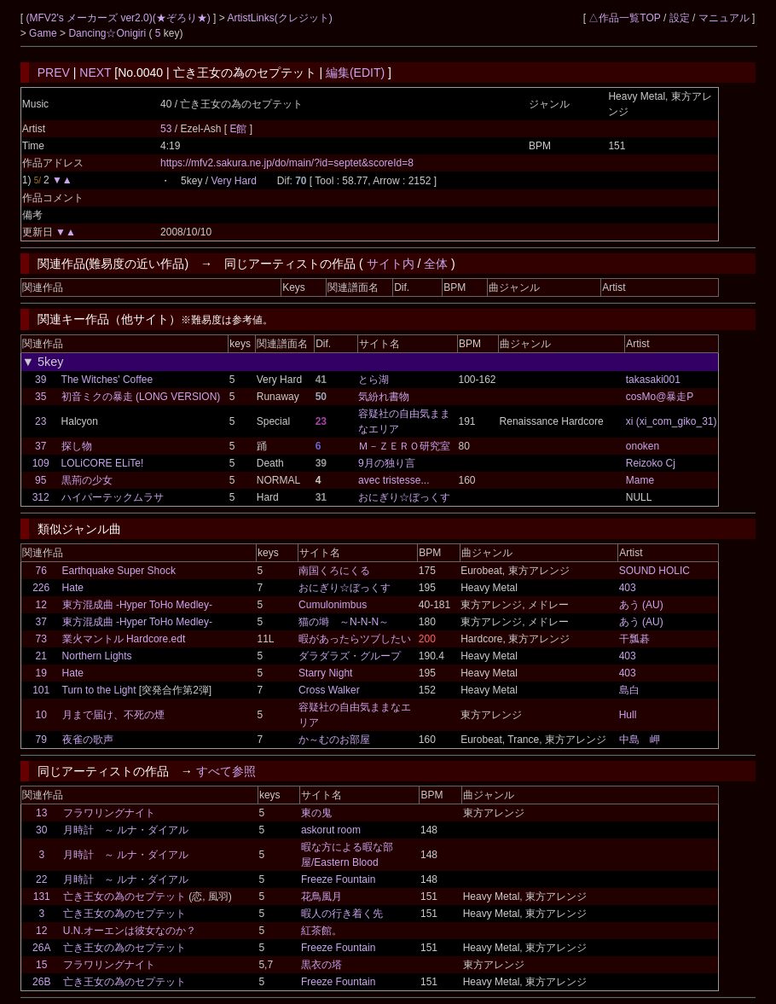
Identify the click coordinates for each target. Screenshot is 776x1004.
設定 (679, 18)
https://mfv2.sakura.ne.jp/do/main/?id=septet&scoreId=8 (287, 163)
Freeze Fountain (338, 879)
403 (627, 588)
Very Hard (233, 181)
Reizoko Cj (650, 463)
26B (41, 982)
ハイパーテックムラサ (112, 497)
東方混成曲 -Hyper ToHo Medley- (137, 605)
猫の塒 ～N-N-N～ (343, 622)
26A (41, 948)
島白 (629, 690)
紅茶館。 (321, 931)
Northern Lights (97, 656)
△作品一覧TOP (624, 18)
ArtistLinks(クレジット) (279, 18)
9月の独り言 (386, 463)
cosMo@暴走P (660, 397)
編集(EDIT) (355, 72)
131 (41, 896)
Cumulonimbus (332, 605)
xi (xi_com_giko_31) (671, 421)
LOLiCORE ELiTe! (102, 463)
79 (40, 740)
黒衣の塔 (321, 965)
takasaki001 (653, 380)
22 (41, 879)
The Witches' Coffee (107, 380)
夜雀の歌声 (87, 740)
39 (40, 380)
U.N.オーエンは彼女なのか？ (129, 931)
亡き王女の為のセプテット (124, 896)
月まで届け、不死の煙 (113, 715)
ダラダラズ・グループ (349, 656)
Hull (628, 715)
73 (40, 639)
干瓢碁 (634, 639)
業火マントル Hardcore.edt (124, 639)
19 (40, 673)
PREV (54, 72)
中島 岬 (639, 740)
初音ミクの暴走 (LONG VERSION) (141, 397)
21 (40, 656)
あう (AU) (641, 605)
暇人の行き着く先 (342, 914)
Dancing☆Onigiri (108, 33)
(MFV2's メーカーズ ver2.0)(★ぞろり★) (119, 18)
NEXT (95, 72)
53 (165, 129)
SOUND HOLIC (654, 571)
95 (40, 480)
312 (40, 497)
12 (40, 605)
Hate (73, 588)
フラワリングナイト (109, 813)
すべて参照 (226, 771)
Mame (640, 480)
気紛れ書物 (383, 397)
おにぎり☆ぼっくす (404, 497)
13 (41, 813)
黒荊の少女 (87, 480)
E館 (239, 129)
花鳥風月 (321, 896)
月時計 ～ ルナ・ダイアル (125, 830)
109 (40, 463)
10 (40, 715)
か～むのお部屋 (334, 740)
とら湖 (373, 380)
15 (41, 965)
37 (40, 446)
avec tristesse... (393, 480)
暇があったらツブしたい (354, 639)
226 (40, 588)
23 (40, 421)
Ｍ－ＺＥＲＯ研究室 (404, 446)
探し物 (76, 446)
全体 (436, 263)
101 (40, 690)
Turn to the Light (99, 690)
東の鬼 (316, 813)
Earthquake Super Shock (119, 571)
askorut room (331, 830)
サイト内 (390, 263)
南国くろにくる (334, 571)
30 (41, 830)
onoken (642, 446)
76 (40, 571)
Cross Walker (329, 690)
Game (44, 33)
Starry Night (325, 673)
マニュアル (724, 18)
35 (40, 397)
